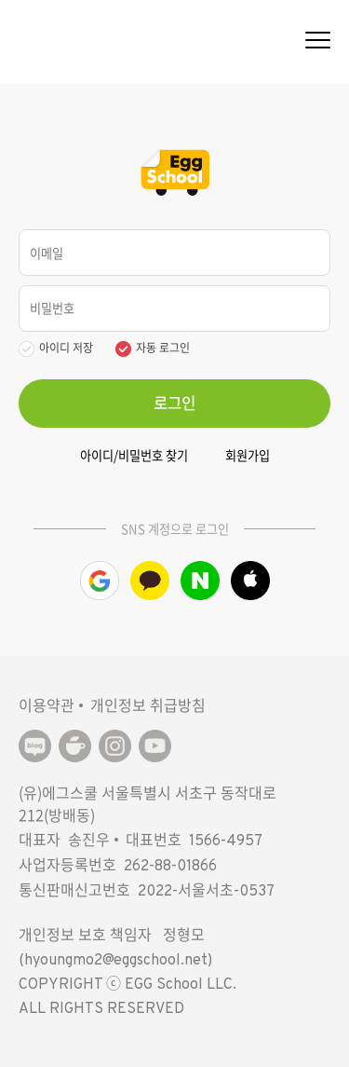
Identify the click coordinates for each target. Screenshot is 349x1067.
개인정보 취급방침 (148, 704)
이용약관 (46, 704)
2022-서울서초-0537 (206, 891)
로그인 (174, 402)
